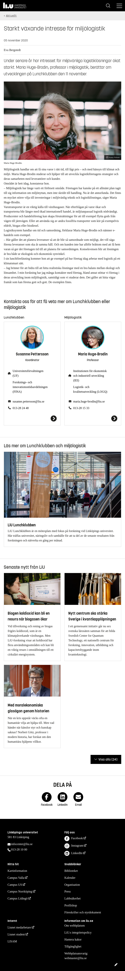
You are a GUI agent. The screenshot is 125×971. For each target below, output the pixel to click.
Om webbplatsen (74, 925)
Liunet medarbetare (19, 927)
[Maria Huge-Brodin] (92, 418)
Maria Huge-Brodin (93, 354)
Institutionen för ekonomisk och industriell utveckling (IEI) (90, 375)
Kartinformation (17, 870)
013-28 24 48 (21, 408)
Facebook (73, 838)
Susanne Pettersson (32, 354)
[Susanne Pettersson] (32, 418)
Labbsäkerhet (72, 898)
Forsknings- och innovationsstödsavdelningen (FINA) (30, 387)
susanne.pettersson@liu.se (28, 401)
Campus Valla (16, 877)
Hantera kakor (73, 939)
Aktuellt (11, 15)
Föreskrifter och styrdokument (82, 912)
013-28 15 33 (81, 408)
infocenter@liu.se (22, 844)
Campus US (15, 884)
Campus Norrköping (20, 891)
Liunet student (16, 934)
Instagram (73, 845)
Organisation (72, 884)
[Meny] (119, 5)
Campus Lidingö (18, 898)
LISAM (12, 941)
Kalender (69, 877)
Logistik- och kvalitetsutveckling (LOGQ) (90, 389)
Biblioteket (71, 870)
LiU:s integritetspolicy (77, 932)
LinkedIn (73, 853)
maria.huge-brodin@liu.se (89, 401)
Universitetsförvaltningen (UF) (28, 373)
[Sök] (108, 5)
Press (67, 891)
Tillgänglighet (72, 946)
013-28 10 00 (19, 849)
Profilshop (70, 905)
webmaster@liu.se (75, 958)
